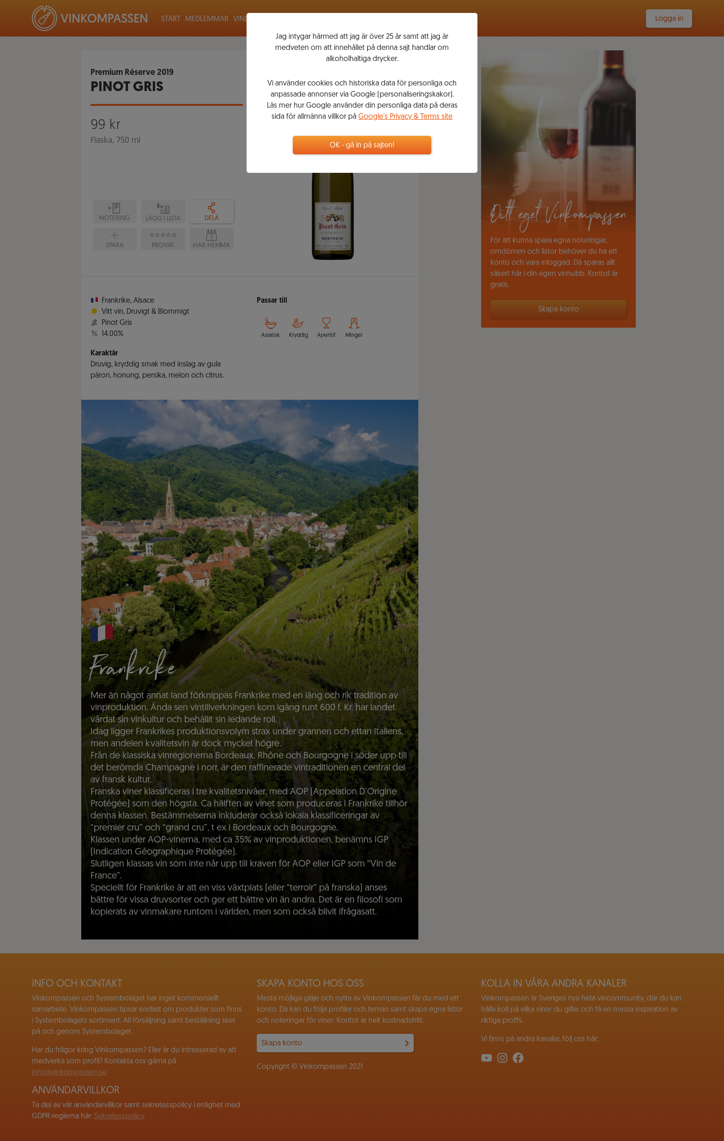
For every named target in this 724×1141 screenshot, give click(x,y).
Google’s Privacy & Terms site (405, 117)
